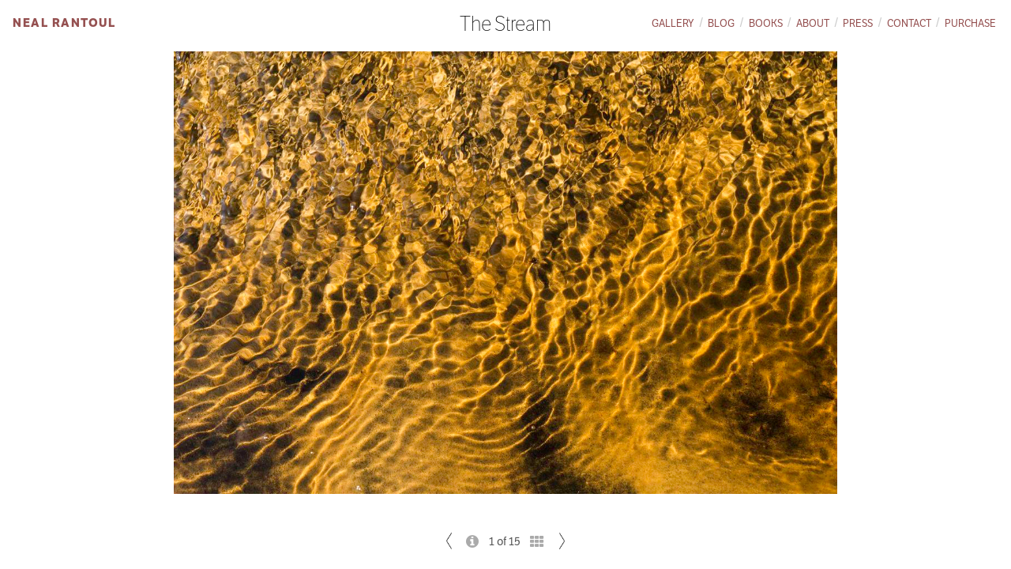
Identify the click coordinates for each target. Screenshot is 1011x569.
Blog (721, 23)
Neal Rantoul (64, 22)
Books (766, 23)
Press (858, 23)
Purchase (970, 23)
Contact (909, 23)
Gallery (673, 23)
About (812, 23)
